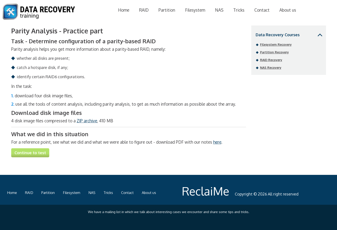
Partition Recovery (274, 52)
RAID (144, 10)
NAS (219, 10)
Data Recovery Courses (278, 34)
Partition (166, 10)
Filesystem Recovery (276, 44)
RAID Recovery (271, 60)
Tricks (238, 10)
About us (287, 10)
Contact (262, 10)
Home (123, 10)
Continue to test (30, 152)
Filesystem (195, 10)
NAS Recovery (270, 67)
